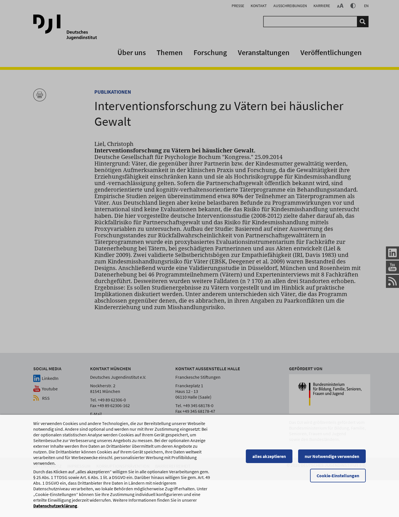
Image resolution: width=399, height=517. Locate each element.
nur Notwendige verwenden (332, 459)
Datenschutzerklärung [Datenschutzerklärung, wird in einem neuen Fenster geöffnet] (55, 508)
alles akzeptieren (269, 459)
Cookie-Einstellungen (338, 478)
